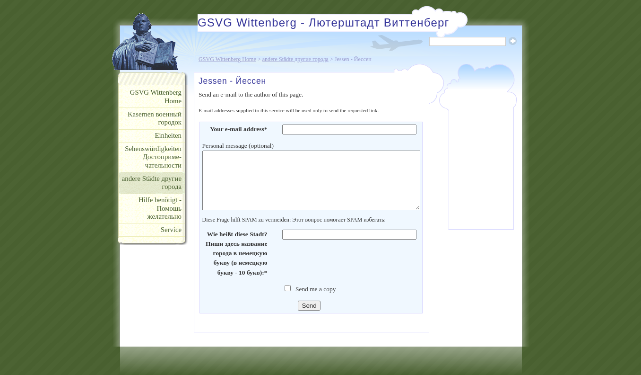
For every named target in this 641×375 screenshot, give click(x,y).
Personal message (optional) (238, 145)
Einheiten (168, 135)
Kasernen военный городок (155, 118)
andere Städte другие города (295, 59)
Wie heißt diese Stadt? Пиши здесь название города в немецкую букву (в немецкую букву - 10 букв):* (236, 253)
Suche (513, 41)
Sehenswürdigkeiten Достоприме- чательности (153, 157)
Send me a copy (315, 289)
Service (171, 229)
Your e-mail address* (238, 129)
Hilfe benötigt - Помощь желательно (160, 208)
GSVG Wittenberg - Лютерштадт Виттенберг (323, 22)
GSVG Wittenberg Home (227, 59)
